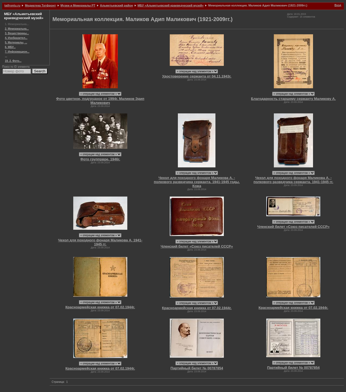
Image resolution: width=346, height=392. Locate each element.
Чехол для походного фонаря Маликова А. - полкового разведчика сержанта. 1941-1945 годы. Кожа (197, 182)
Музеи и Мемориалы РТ (78, 5)
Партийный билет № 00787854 (197, 368)
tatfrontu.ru (12, 5)
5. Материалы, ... (16, 42)
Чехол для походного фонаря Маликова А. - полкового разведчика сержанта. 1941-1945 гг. (293, 180)
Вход (337, 5)
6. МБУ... (10, 47)
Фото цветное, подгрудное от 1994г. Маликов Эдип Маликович (100, 101)
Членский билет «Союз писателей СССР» (197, 246)
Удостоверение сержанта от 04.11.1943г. (196, 76)
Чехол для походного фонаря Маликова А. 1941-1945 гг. (100, 242)
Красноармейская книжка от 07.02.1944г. (100, 307)
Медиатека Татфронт (40, 5)
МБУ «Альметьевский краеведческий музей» (171, 5)
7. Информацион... (17, 51)
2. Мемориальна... (17, 28)
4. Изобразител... (16, 37)
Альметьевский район (116, 5)
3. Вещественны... (17, 33)
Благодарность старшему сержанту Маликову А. (293, 99)
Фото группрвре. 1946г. (100, 159)
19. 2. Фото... (13, 60)
